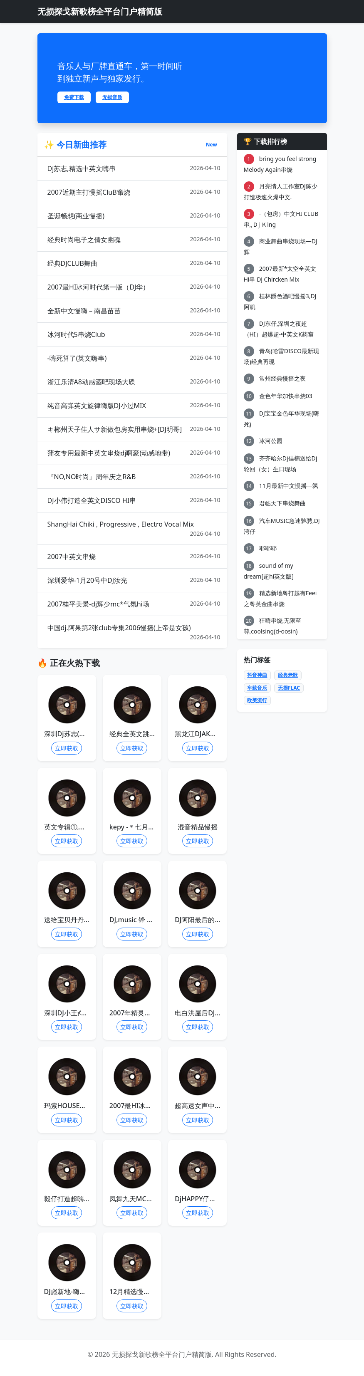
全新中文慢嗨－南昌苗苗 (133, 310)
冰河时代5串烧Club (133, 334)
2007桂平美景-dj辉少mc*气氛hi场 (133, 604)
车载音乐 (257, 687)
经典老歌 (288, 674)
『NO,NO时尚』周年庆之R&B (133, 476)
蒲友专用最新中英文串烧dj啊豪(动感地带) (133, 453)
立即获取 (66, 748)
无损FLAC (289, 687)
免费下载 (74, 97)
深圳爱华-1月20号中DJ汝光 (133, 580)
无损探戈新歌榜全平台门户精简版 (99, 11)
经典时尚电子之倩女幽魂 (133, 239)
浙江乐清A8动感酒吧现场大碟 (133, 381)
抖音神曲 (257, 674)
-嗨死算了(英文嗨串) (133, 358)
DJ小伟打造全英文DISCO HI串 (133, 500)
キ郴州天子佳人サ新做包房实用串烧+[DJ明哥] (133, 429)
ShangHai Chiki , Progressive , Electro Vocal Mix (133, 529)
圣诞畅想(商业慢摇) (133, 215)
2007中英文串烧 (133, 556)
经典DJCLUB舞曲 (133, 263)
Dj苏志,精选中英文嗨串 (133, 168)
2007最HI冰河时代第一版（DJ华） (133, 287)
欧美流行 (257, 700)
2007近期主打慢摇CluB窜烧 (133, 192)
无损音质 (112, 97)
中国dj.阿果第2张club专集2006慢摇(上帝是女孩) (133, 632)
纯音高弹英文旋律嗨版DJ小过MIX (133, 405)
